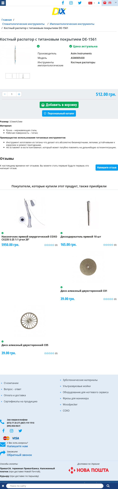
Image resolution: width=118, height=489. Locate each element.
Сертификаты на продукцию (20, 401)
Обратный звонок (19, 454)
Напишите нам (17, 446)
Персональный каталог (61, 113)
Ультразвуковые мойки (77, 386)
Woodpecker (70, 404)
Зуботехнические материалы (80, 380)
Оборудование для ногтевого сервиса (85, 392)
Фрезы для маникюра (76, 398)
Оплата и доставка (15, 395)
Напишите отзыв (106, 167)
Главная (7, 19)
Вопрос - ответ (12, 389)
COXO (66, 410)
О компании (11, 383)
